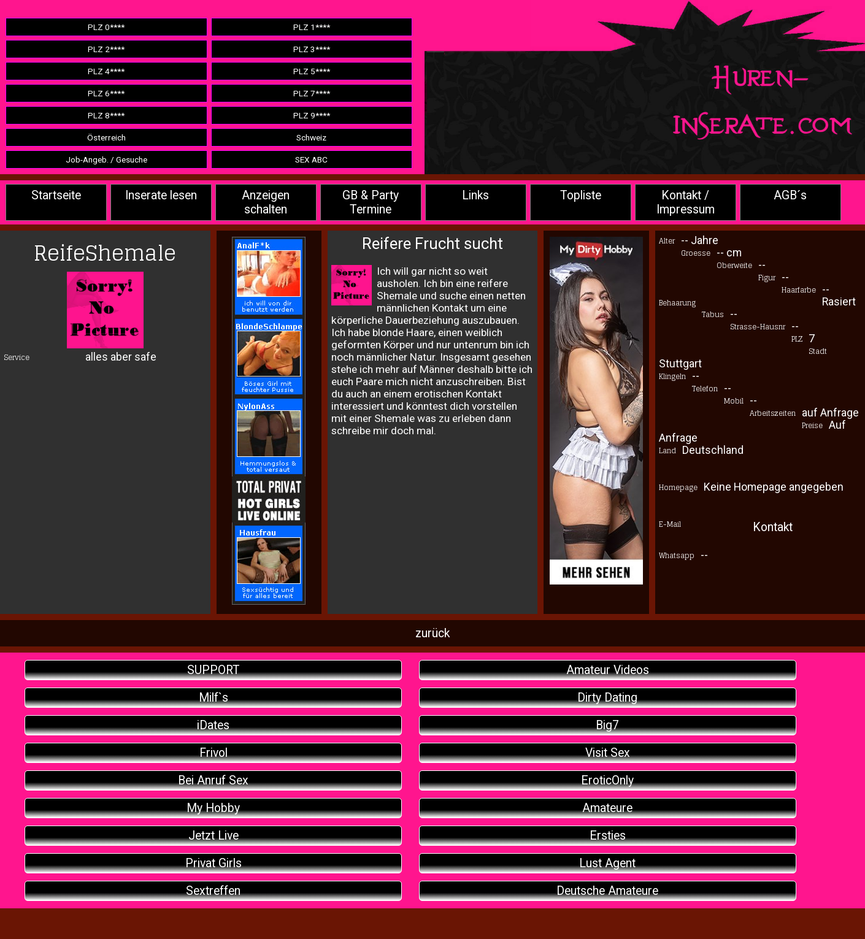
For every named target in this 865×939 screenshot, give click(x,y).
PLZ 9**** (311, 115)
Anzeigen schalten (266, 202)
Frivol (213, 753)
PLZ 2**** (106, 49)
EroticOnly (607, 780)
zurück (432, 633)
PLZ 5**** (311, 71)
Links (475, 195)
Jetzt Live (213, 836)
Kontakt (773, 527)
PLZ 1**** (311, 27)
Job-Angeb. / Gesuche (106, 159)
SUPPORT (213, 670)
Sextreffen (213, 891)
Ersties (608, 836)
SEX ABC (311, 159)
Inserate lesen (161, 195)
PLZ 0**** (106, 27)
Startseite (56, 195)
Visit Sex (607, 753)
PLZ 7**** (311, 93)
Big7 (607, 725)
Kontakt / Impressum (685, 202)
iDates (213, 725)
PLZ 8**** (106, 115)
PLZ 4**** (106, 71)
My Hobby (213, 808)
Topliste (580, 195)
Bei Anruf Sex (213, 780)
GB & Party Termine (370, 202)
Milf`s (213, 698)
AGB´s (790, 195)
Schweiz (311, 137)
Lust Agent (607, 863)
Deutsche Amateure (607, 891)
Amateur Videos (607, 670)
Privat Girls (213, 863)
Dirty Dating (607, 698)
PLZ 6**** (106, 93)
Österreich (106, 137)
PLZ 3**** (311, 49)
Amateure (607, 808)
